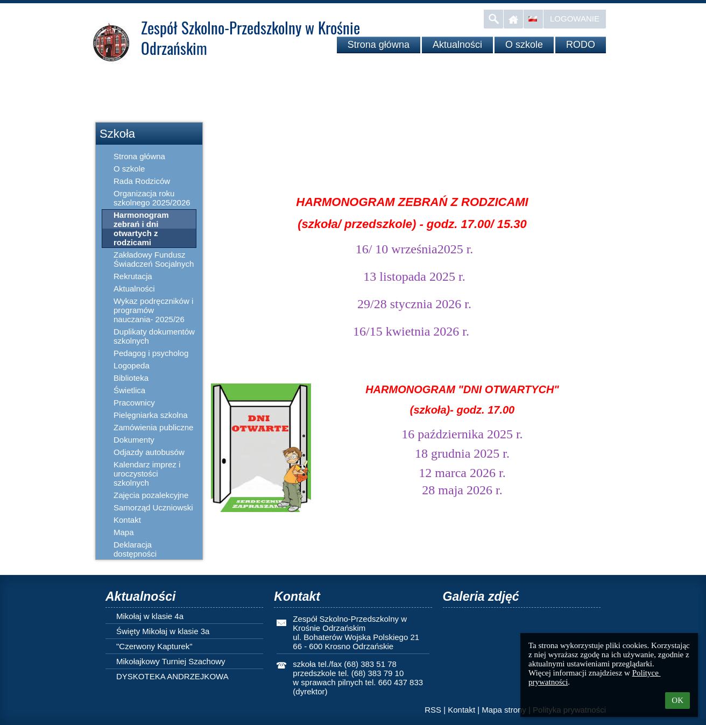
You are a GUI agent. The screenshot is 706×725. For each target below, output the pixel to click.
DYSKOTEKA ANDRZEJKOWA (172, 676)
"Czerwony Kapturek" (154, 646)
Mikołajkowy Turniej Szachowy (170, 661)
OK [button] (677, 700)
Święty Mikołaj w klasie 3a (162, 631)
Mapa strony (504, 709)
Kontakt (461, 709)
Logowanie (574, 18)
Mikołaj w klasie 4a (149, 616)
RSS (433, 709)
